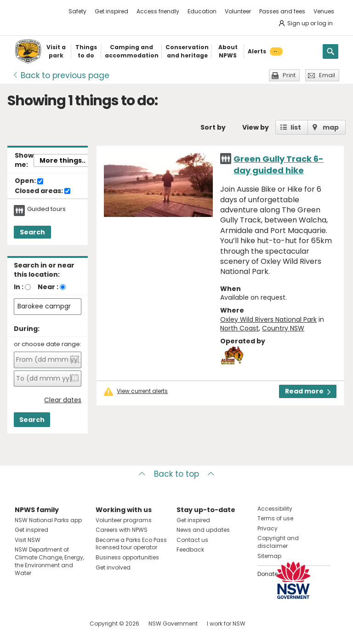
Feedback (190, 549)
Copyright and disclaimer (278, 542)
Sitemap (269, 556)
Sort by (213, 127)
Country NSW (283, 328)
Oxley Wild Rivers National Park (268, 319)
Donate (267, 574)
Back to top (176, 473)
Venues (323, 11)
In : (18, 286)
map (331, 127)
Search (32, 232)
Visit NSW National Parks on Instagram (42, 623)
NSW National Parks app (48, 520)
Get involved (113, 567)
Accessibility (274, 509)
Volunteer (238, 11)
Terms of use (275, 518)
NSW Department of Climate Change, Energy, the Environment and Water (49, 561)
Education (202, 11)
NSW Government (173, 623)
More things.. (62, 160)
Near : (48, 286)
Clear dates (62, 400)
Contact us (192, 540)
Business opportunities (127, 557)
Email (327, 75)
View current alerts (142, 391)
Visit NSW (27, 540)
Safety (77, 11)
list (295, 127)
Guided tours (46, 209)
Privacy (267, 528)
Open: (29, 181)
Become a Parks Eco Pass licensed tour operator (131, 544)
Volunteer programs (124, 520)
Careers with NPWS (122, 530)
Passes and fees (282, 11)
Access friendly (158, 11)
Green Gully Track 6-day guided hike (278, 164)
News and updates (203, 530)
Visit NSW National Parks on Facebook (23, 623)
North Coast (239, 328)
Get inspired (111, 11)
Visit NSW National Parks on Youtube (62, 623)
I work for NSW (226, 623)
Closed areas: (42, 191)
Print (289, 75)
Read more (307, 391)
